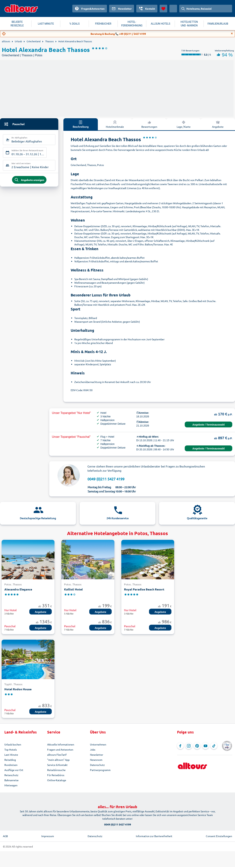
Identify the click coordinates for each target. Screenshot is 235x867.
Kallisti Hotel (73, 589)
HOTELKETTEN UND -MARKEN (189, 23)
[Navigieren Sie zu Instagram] (188, 746)
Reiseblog (10, 759)
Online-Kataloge (56, 780)
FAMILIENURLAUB (217, 23)
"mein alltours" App (58, 759)
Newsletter (96, 754)
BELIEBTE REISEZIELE (17, 23)
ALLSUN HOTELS (160, 23)
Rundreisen (10, 764)
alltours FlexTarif (56, 754)
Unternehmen (98, 744)
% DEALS (74, 23)
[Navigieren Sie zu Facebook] (180, 746)
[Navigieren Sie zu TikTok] (214, 746)
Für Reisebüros (55, 775)
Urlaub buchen (12, 744)
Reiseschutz (11, 775)
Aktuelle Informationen (60, 744)
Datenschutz (97, 764)
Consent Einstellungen (219, 836)
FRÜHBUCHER (103, 23)
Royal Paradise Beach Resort (144, 589)
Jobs (92, 749)
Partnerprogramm (100, 770)
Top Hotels (10, 749)
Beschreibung (81, 124)
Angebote (40, 611)
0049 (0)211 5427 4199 (105, 479)
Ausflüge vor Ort (13, 770)
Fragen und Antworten (60, 749)
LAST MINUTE (46, 23)
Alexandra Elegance (18, 589)
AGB (5, 836)
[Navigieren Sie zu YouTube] (205, 746)
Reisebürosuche (56, 770)
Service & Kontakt (57, 764)
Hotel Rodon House (18, 689)
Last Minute (11, 754)
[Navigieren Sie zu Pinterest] (197, 746)
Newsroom (96, 759)
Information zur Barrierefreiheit (154, 836)
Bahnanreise (11, 780)
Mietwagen (10, 785)
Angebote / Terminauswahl (208, 424)
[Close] (232, 33)
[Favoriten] (163, 8)
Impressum (47, 836)
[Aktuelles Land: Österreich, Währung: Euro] (173, 8)
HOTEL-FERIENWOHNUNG (131, 23)
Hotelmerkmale (115, 124)
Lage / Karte (184, 124)
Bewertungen (149, 124)
